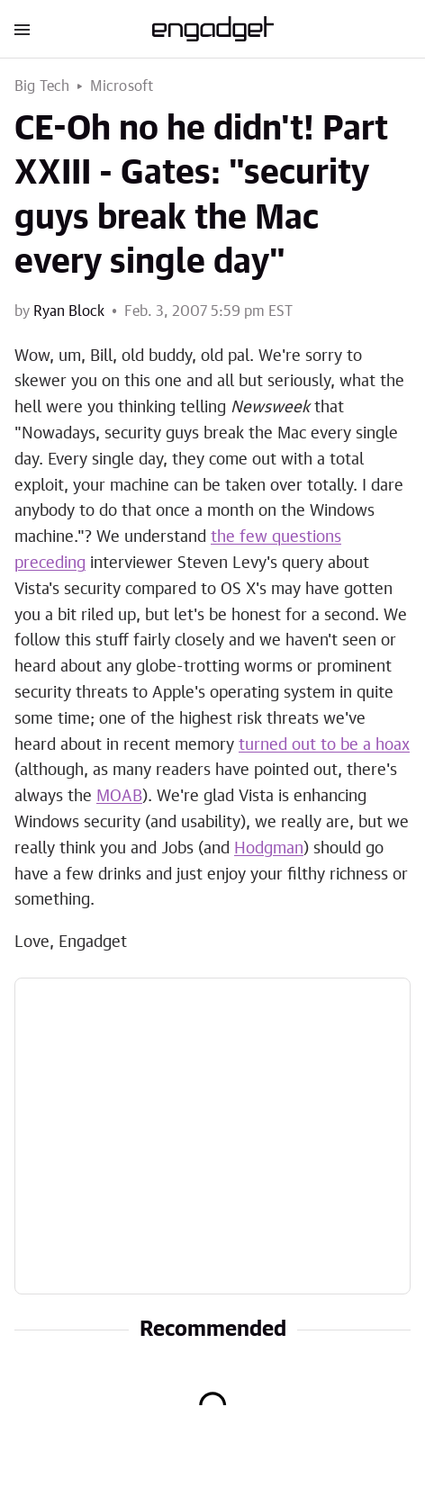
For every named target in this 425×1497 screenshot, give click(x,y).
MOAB (119, 797)
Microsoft (122, 86)
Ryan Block (68, 311)
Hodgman (268, 849)
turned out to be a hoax (324, 745)
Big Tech (42, 86)
